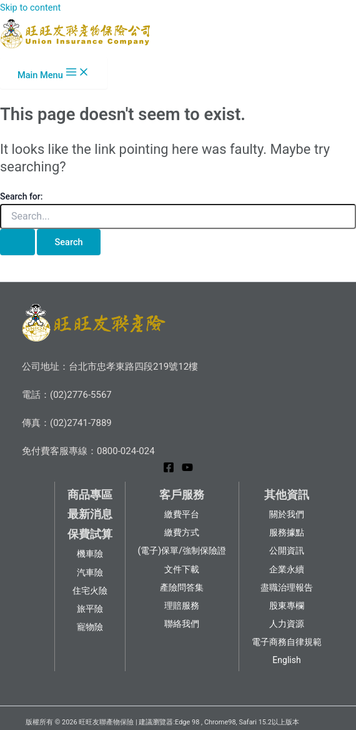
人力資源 (286, 624)
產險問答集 (182, 587)
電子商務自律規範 (287, 642)
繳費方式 (181, 532)
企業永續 (286, 569)
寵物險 (90, 627)
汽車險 (90, 572)
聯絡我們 (181, 624)
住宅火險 (89, 591)
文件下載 (181, 569)
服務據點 (286, 532)
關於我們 (286, 514)
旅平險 (90, 609)
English (286, 660)
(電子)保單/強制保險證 (182, 550)
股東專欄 (286, 606)
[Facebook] (168, 469)
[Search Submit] (17, 242)
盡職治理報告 (286, 587)
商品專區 (89, 494)
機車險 (90, 554)
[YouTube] (187, 469)
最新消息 (89, 513)
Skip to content (30, 7)
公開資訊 (286, 550)
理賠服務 (181, 606)
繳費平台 (181, 514)
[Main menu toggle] (53, 73)
